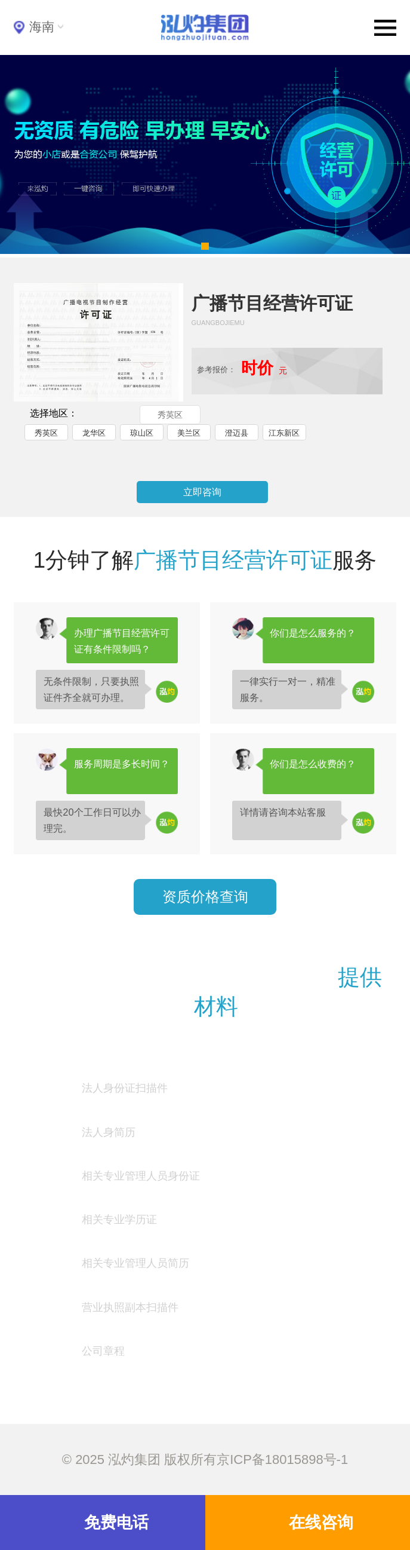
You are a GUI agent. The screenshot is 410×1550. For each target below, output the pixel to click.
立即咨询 (202, 491)
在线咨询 (321, 1522)
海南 (41, 26)
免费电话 (116, 1522)
